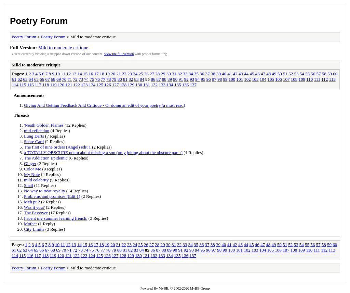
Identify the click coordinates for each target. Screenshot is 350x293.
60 (335, 73)
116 (30, 84)
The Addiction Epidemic (46, 158)
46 (257, 73)
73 (81, 79)
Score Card (34, 141)
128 (123, 84)
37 (207, 73)
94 (197, 79)
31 (174, 73)
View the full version (119, 54)
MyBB (163, 288)
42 (235, 73)
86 (153, 79)
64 (31, 79)
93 (192, 79)
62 (19, 79)
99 (225, 79)
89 (169, 79)
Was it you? (34, 207)
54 (302, 73)
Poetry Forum (39, 21)
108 (294, 79)
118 (45, 84)
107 (286, 79)
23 (129, 73)
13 (74, 73)
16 (91, 73)
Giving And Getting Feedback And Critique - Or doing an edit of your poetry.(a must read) (104, 105)
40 (224, 73)
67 (47, 79)
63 (25, 79)
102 (247, 79)
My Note (32, 174)
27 (152, 73)
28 (157, 73)
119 (53, 84)
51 (285, 73)
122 (76, 84)
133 (162, 84)
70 (64, 79)
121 (68, 84)
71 (70, 79)
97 (214, 79)
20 (113, 73)
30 (168, 73)
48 (268, 73)
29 (163, 73)
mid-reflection (36, 130)
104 (263, 79)
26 (146, 73)
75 (92, 79)
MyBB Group (200, 288)
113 (332, 79)
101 (240, 79)
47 (263, 73)
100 (232, 79)
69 (58, 79)
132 (154, 84)
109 (302, 79)
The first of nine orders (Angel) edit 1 (57, 147)
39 (218, 73)
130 (138, 84)
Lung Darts (34, 136)
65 (36, 79)
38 (213, 73)
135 (177, 84)
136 (185, 84)
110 (309, 79)
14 (80, 73)
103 (255, 79)
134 (169, 84)
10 (57, 73)
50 (280, 73)
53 (296, 73)
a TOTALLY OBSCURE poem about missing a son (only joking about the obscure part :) (103, 152)
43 (241, 73)
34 (191, 73)
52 (290, 73)
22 (124, 73)
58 (324, 73)
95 (203, 79)
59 (329, 73)
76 (97, 79)
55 (307, 73)
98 (219, 79)
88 (164, 79)
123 (84, 84)
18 (102, 73)
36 (202, 73)
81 (125, 79)
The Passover (36, 212)
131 (146, 84)
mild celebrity (36, 179)
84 (142, 79)
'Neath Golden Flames (44, 125)
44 (246, 73)
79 (114, 79)
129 (130, 84)
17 (96, 73)
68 (53, 79)
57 (318, 73)
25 (140, 73)
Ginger (30, 163)
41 (229, 73)
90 (175, 79)
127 (115, 84)
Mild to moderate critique (63, 47)
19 (107, 73)
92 (186, 79)
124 (92, 84)
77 (103, 79)
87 (159, 79)
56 (313, 73)
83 (136, 79)
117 (38, 84)
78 (108, 79)
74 (86, 79)
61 (14, 79)
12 (68, 73)
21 (118, 73)
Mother (30, 223)
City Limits (34, 229)
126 (107, 84)
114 (15, 84)
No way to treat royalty (44, 190)
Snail (28, 185)
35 (196, 73)
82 (131, 79)
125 (99, 84)
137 (193, 84)
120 (61, 84)
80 (120, 79)
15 (85, 73)
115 (22, 84)
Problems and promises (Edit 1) (52, 196)
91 (181, 79)
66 (42, 79)
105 (271, 79)
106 (278, 79)
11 (63, 73)
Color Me (32, 168)
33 (185, 73)
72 (75, 79)
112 (324, 79)
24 (135, 73)
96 (208, 79)
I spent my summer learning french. (56, 218)
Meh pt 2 (32, 201)
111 (317, 79)
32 (179, 73)
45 (252, 73)
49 (274, 73)
